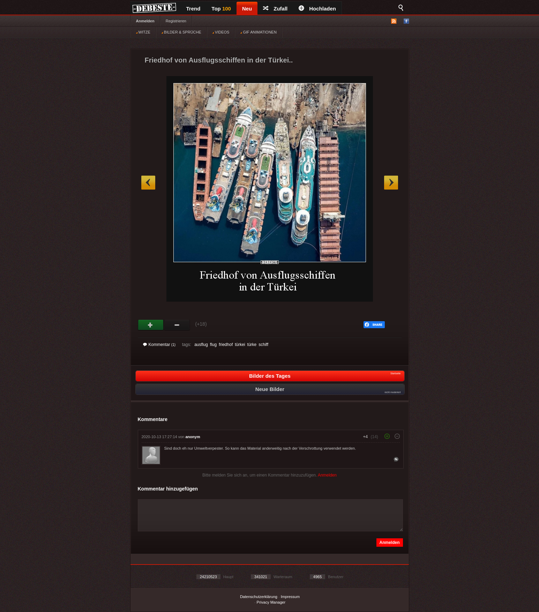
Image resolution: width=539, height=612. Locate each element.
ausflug (201, 344)
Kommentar (159, 344)
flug (213, 344)
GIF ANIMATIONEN (258, 32)
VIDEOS (221, 32)
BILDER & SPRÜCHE (181, 32)
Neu (247, 9)
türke (252, 344)
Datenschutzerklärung (258, 597)
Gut (151, 325)
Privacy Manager (271, 602)
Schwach (177, 325)
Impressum (290, 597)
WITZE (143, 32)
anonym (193, 437)
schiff (263, 344)
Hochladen (317, 9)
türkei (240, 344)
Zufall (275, 9)
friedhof (226, 344)
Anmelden (145, 21)
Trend (193, 9)
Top (221, 9)
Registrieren (176, 21)
